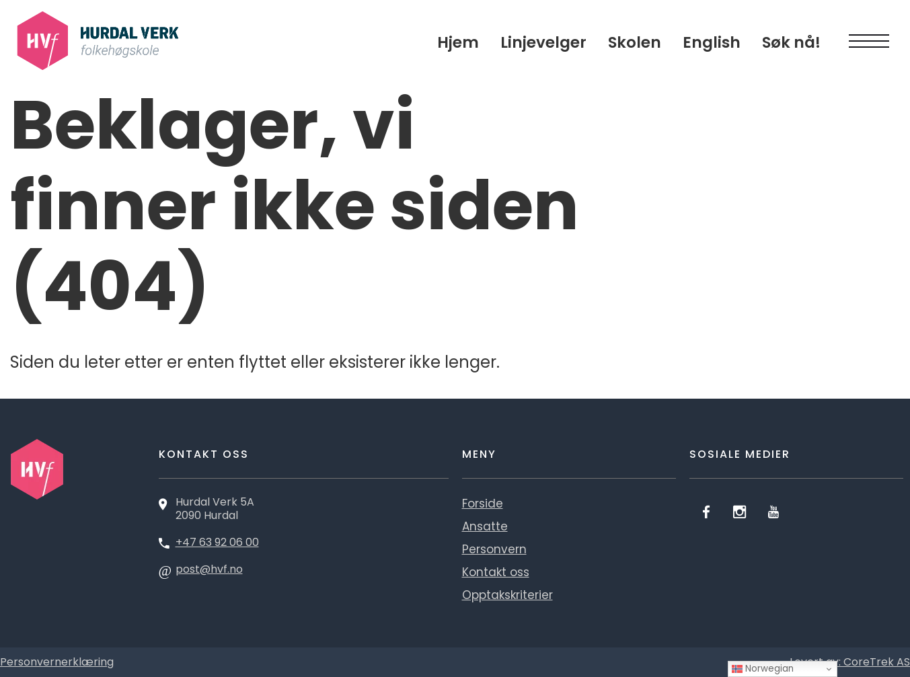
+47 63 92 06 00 (217, 542)
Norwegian (763, 668)
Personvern (494, 549)
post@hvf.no (209, 569)
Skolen (634, 42)
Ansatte (485, 526)
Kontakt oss (495, 572)
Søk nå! (791, 42)
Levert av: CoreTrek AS (850, 662)
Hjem (458, 42)
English (712, 42)
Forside (482, 503)
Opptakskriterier (507, 595)
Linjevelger (543, 42)
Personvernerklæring (57, 662)
